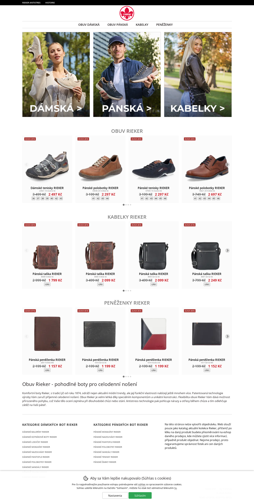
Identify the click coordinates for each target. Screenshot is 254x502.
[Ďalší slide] (227, 164)
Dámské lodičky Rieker (35, 442)
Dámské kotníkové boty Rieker (39, 436)
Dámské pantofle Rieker (35, 456)
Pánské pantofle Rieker (107, 442)
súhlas (141, 484)
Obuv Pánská (117, 25)
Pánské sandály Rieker (106, 452)
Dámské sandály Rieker (35, 467)
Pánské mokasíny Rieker (107, 431)
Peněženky (164, 25)
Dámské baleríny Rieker (35, 431)
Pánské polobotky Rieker (108, 446)
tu (175, 488)
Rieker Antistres (31, 2)
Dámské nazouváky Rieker (37, 452)
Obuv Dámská (89, 25)
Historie (50, 2)
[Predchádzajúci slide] (26, 164)
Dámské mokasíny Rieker (36, 446)
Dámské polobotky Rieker (36, 462)
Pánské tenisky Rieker (106, 456)
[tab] (123, 205)
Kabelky (142, 25)
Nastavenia (115, 495)
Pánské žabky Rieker (105, 462)
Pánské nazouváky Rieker (108, 436)
